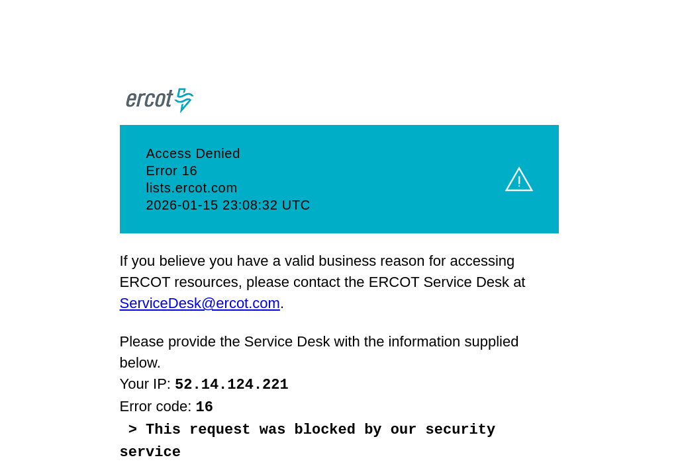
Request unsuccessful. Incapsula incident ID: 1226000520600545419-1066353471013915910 (339, 238)
